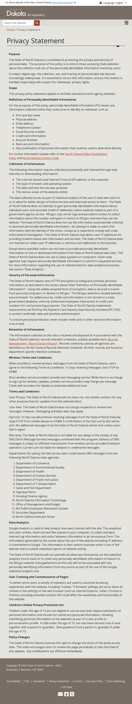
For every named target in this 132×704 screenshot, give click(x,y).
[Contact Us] (60, 694)
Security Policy (95, 681)
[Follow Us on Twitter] (72, 694)
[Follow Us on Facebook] (66, 694)
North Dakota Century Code (41, 158)
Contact (78, 681)
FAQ (26, 681)
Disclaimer (39, 681)
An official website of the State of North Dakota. (39, 2)
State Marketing (116, 681)
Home (10, 30)
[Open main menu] (126, 23)
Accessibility (13, 681)
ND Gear (67, 687)
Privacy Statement (59, 681)
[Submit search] (37, 23)
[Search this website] (18, 22)
